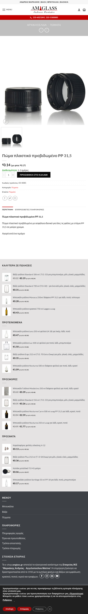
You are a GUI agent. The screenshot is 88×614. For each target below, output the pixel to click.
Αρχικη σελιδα (37, 25)
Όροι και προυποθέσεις (13, 538)
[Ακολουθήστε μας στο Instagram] (47, 576)
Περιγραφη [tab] (7, 209)
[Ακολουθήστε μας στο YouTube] (57, 576)
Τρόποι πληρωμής (11, 548)
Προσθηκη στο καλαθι (34, 174)
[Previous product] (47, 30)
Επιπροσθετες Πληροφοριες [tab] (29, 209)
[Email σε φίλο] (15, 198)
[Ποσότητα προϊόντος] (8, 175)
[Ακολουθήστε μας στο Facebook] (41, 576)
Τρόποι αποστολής (11, 543)
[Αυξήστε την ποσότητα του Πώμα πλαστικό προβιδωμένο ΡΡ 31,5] (13, 175)
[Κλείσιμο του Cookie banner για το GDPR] (50, 608)
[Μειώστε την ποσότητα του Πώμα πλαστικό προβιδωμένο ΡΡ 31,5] (4, 175)
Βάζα (4, 511)
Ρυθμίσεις (7, 600)
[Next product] (41, 30)
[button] (7, 9)
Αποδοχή (9, 609)
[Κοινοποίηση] (4, 198)
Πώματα (14, 187)
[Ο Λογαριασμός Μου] (79, 10)
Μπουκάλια (8, 506)
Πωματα (55, 25)
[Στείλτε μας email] (52, 576)
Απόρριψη (24, 609)
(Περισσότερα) (76, 593)
